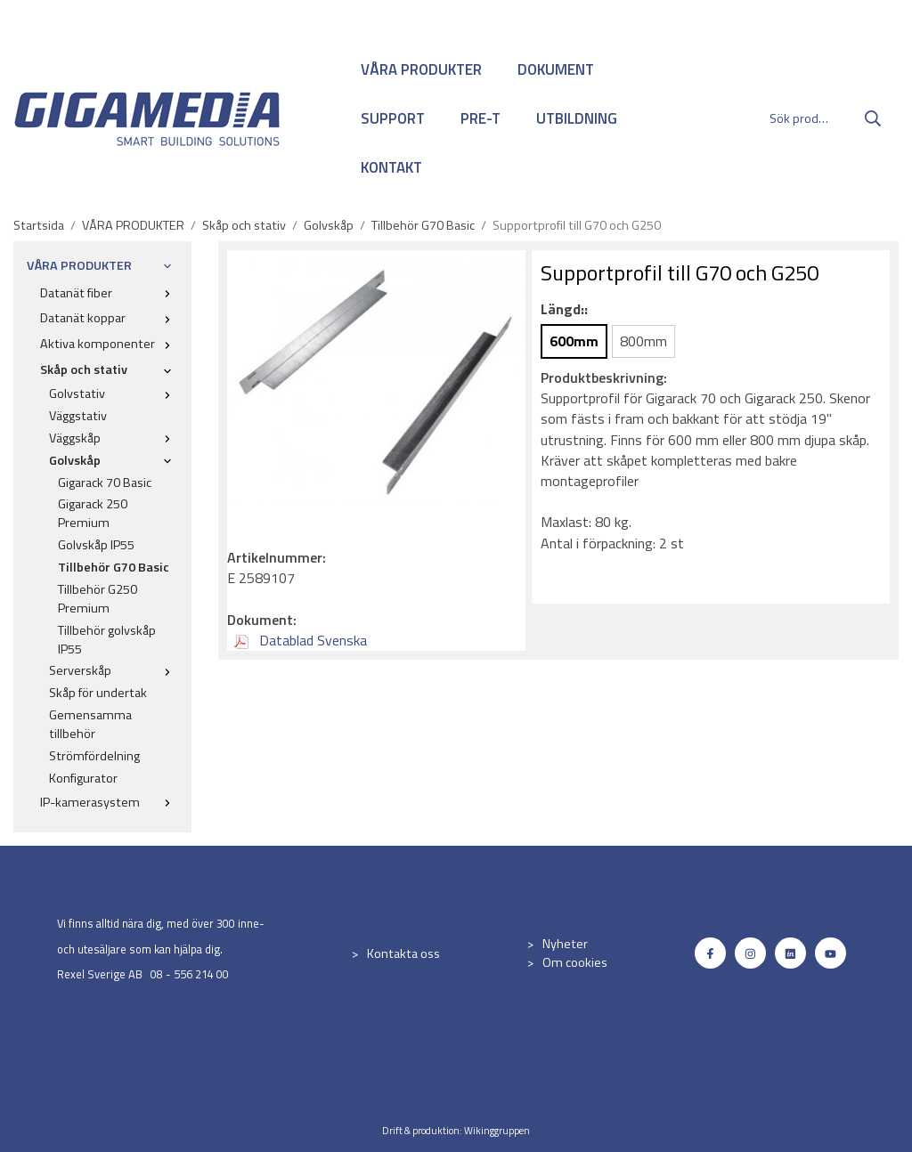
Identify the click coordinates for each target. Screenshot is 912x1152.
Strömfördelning (94, 756)
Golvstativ (113, 393)
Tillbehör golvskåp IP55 (107, 640)
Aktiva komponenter (109, 343)
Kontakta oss (403, 953)
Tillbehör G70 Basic (113, 567)
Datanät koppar (109, 318)
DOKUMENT (555, 69)
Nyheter (565, 943)
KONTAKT (391, 167)
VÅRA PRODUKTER (421, 69)
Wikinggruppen (497, 1130)
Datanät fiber (109, 293)
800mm (643, 341)
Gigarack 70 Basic (104, 482)
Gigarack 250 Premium (92, 513)
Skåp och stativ (109, 369)
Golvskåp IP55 (96, 545)
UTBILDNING (576, 118)
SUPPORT (393, 118)
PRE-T (480, 118)
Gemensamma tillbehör (90, 724)
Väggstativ (78, 416)
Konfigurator (83, 778)
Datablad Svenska (300, 640)
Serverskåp (113, 670)
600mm (574, 341)
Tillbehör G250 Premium (97, 599)
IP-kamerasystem (109, 802)
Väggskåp (113, 438)
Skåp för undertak (98, 692)
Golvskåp (113, 460)
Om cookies (574, 962)
